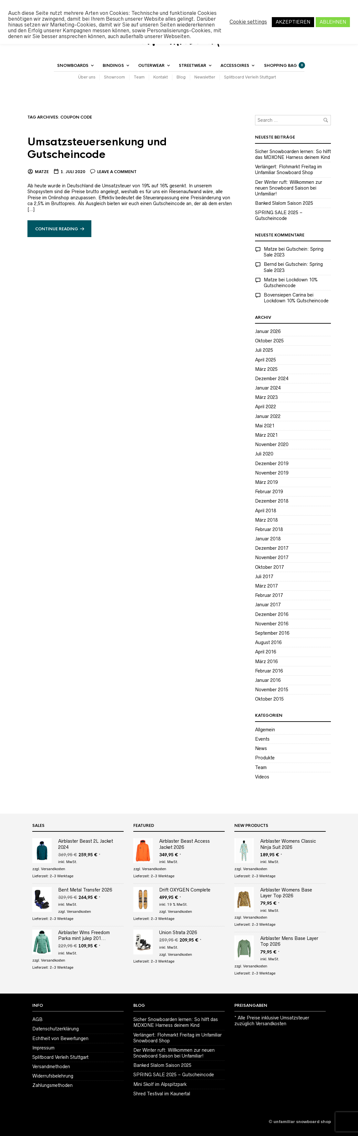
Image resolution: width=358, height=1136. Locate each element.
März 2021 (266, 435)
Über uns (86, 77)
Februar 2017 (269, 595)
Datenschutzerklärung (55, 1028)
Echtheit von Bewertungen (60, 1038)
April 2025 (265, 359)
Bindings (113, 65)
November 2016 (271, 623)
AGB (37, 1019)
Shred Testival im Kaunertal (161, 1093)
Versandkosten (53, 869)
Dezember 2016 (271, 614)
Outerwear (151, 65)
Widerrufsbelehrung (52, 1076)
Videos (262, 776)
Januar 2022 (268, 416)
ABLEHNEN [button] (333, 22)
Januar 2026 (268, 331)
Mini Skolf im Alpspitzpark (160, 1084)
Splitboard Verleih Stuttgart (250, 77)
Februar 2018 (269, 529)
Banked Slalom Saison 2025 (284, 203)
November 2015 (271, 689)
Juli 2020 (264, 453)
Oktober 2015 (269, 699)
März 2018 (266, 520)
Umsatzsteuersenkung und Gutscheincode (97, 148)
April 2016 (265, 651)
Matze (42, 171)
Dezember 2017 (271, 548)
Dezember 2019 (271, 463)
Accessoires (234, 65)
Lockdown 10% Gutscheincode (296, 300)
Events (262, 739)
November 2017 (271, 557)
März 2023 (266, 397)
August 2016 (268, 642)
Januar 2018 (268, 538)
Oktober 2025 (269, 340)
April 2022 (265, 406)
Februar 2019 (269, 491)
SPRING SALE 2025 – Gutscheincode (173, 1074)
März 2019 (266, 482)
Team (139, 77)
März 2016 (266, 661)
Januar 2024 (268, 388)
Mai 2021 (264, 425)
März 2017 (266, 586)
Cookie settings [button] (248, 22)
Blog (181, 77)
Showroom (114, 77)
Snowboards (72, 65)
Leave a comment (117, 171)
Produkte (265, 757)
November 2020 (271, 444)
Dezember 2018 (271, 501)
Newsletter (204, 77)
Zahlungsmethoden (52, 1085)
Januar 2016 (268, 680)
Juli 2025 (264, 350)
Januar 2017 (268, 604)
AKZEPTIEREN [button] (293, 22)
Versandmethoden (51, 1066)
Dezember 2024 (271, 378)
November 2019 (271, 472)
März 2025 (266, 369)
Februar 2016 (269, 670)
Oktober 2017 (269, 567)
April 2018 (265, 510)
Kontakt (160, 77)
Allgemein (265, 729)
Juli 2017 (264, 576)
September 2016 (272, 633)
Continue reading (56, 229)
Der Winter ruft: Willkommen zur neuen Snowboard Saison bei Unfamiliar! (288, 188)
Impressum (43, 1047)
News (261, 748)
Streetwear (192, 65)
